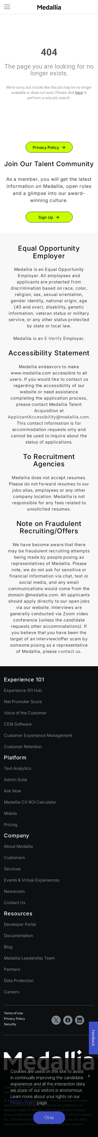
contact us (69, 651)
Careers (11, 991)
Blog (8, 946)
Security (10, 1024)
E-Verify (53, 338)
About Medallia (18, 846)
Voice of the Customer (25, 712)
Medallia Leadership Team (29, 958)
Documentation (18, 935)
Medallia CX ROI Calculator (30, 802)
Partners (12, 969)
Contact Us (14, 902)
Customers (14, 857)
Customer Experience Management (38, 735)
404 (49, 52)
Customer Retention (23, 746)
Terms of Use (13, 1013)
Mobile (10, 813)
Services (12, 868)
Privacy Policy (46, 147)
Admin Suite (15, 779)
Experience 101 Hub (23, 690)
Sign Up (45, 217)
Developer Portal (20, 924)
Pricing (11, 824)
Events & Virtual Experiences (31, 880)
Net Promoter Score (23, 701)
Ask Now (12, 790)
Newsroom (14, 891)
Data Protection (18, 980)
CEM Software (18, 724)
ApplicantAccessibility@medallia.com (48, 416)
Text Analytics (17, 768)
